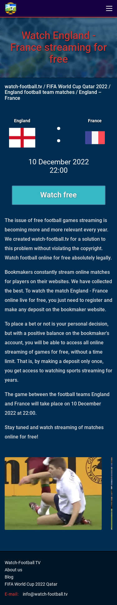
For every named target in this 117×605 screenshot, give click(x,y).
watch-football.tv (23, 87)
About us (13, 569)
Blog (9, 576)
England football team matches (40, 92)
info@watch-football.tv (45, 594)
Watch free (58, 195)
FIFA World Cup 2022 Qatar (31, 584)
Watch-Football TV (23, 562)
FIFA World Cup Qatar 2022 (76, 87)
